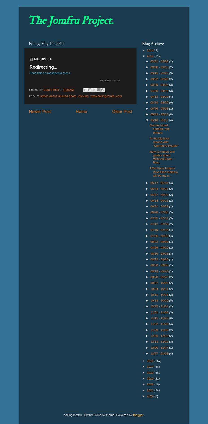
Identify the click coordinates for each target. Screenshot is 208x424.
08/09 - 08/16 (159, 247)
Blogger (138, 415)
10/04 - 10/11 (159, 289)
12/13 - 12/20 (159, 341)
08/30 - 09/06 (159, 265)
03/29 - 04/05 (159, 84)
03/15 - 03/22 (159, 73)
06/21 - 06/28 (159, 206)
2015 (150, 56)
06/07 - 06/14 (159, 194)
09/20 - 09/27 (159, 277)
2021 (150, 390)
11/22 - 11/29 (159, 324)
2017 (150, 366)
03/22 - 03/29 (159, 79)
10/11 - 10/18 (159, 294)
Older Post (122, 111)
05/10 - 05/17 (159, 120)
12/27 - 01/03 (159, 353)
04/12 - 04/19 (159, 96)
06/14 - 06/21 (159, 200)
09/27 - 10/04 (159, 283)
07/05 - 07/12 (159, 218)
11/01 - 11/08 (159, 312)
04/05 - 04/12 (159, 91)
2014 (150, 50)
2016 (150, 361)
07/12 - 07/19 (159, 224)
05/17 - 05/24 (159, 183)
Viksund (83, 96)
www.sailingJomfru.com (106, 96)
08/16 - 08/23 (159, 253)
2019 (150, 378)
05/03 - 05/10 (159, 114)
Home (81, 111)
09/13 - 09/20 (159, 271)
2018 (150, 372)
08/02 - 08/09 (159, 241)
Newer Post (40, 111)
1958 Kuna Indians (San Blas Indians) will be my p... (164, 172)
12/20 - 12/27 (159, 347)
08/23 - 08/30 (159, 259)
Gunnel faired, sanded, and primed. (160, 129)
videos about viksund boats (58, 96)
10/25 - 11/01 (159, 306)
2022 (150, 396)
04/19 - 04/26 (159, 102)
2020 (150, 384)
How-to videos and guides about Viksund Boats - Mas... (162, 157)
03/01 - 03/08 (159, 61)
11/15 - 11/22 (159, 318)
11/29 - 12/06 (159, 330)
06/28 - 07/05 (159, 212)
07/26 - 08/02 (159, 236)
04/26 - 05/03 (159, 108)
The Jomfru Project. (70, 20)
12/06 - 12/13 (159, 336)
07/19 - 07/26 (159, 230)
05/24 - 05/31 (159, 188)
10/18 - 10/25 (159, 300)
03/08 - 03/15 (159, 67)
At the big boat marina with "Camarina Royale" (164, 142)
